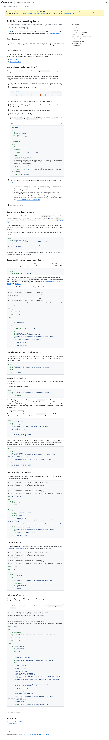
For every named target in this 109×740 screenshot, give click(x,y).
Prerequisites (14, 50)
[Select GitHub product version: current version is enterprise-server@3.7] (25, 2)
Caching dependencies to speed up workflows (31, 416)
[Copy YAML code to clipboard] (61, 124)
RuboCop (9, 548)
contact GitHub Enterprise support (69, 13)
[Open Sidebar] (2, 6)
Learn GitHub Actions (16, 59)
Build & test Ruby (26, 6)
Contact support (12, 723)
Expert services (41, 734)
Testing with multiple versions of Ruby (25, 260)
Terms (20, 734)
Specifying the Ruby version (20, 212)
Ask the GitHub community (15, 721)
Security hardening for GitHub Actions (28, 200)
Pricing (34, 734)
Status (29, 734)
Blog (47, 734)
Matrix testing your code (19, 472)
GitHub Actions (8, 6)
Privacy (25, 734)
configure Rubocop (23, 548)
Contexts (18, 283)
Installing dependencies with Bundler (25, 352)
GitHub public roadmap (53, 34)
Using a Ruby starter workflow (22, 67)
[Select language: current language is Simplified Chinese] (106, 2)
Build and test (17, 6)
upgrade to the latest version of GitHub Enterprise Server (30, 13)
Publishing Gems (15, 595)
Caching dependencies (16, 378)
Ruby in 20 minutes (15, 61)
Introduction (14, 39)
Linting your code (16, 542)
